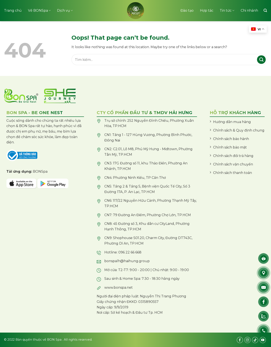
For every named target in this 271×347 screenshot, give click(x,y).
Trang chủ (13, 10)
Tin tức (227, 10)
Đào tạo (187, 10)
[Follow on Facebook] (240, 340)
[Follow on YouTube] (263, 340)
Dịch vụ (65, 10)
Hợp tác (206, 10)
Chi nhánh (249, 10)
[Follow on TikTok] (255, 340)
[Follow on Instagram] (247, 340)
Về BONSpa (39, 10)
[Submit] (261, 59)
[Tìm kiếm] (265, 10)
